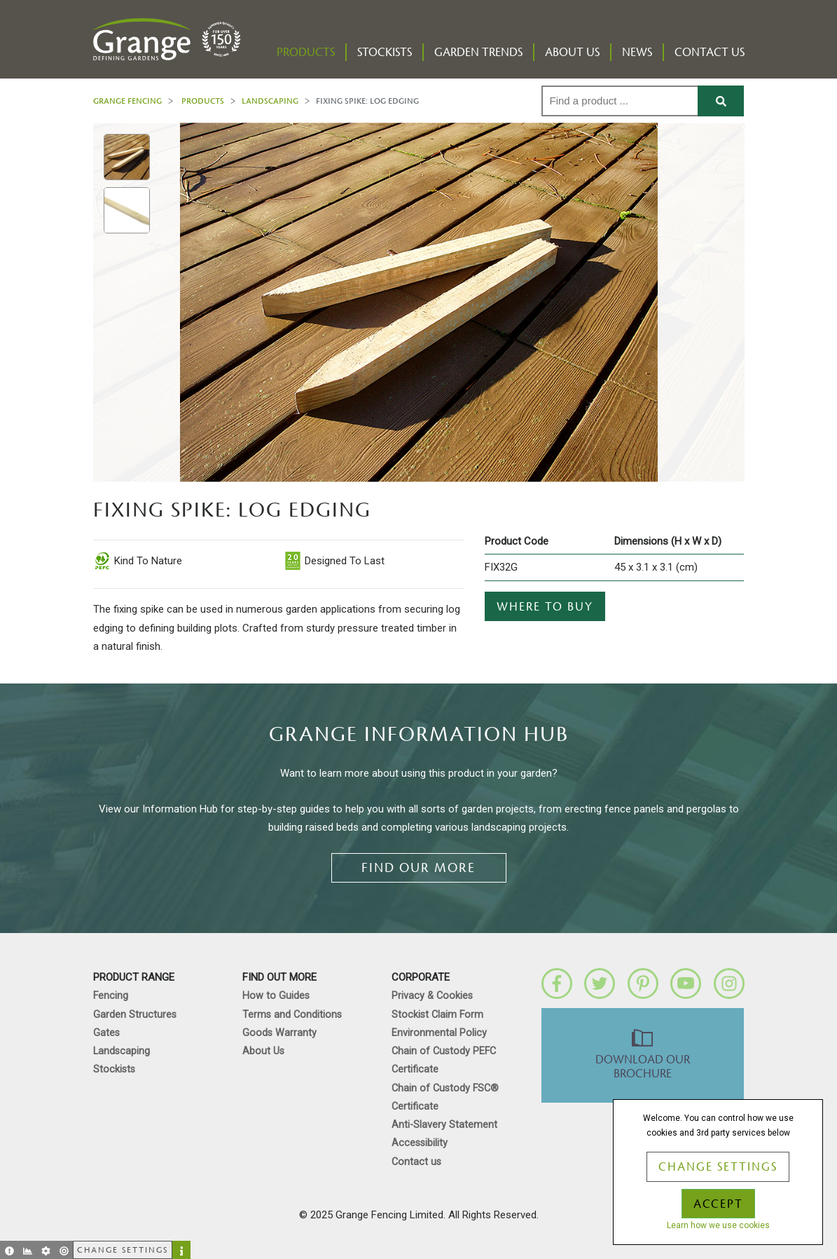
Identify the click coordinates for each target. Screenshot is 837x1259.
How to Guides (276, 996)
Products (306, 53)
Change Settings (717, 1167)
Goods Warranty (279, 1033)
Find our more (418, 868)
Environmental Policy (439, 1033)
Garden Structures (135, 1015)
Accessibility (420, 1143)
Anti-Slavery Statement (444, 1125)
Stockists (384, 53)
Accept (718, 1204)
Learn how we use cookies (718, 1225)
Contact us (710, 53)
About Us (572, 53)
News (637, 53)
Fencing (110, 996)
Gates (106, 1033)
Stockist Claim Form (437, 1015)
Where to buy (545, 607)
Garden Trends (478, 53)
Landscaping (270, 101)
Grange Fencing (127, 101)
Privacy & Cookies (432, 996)
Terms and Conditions (292, 1015)
